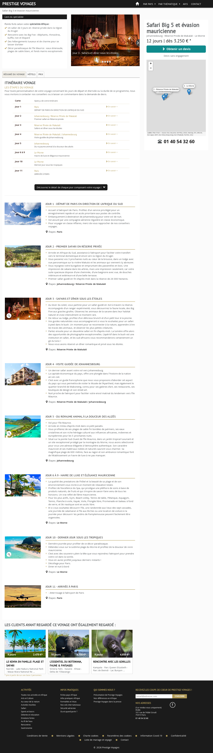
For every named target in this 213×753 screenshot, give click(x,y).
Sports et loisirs (27, 711)
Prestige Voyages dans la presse (107, 701)
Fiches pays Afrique (68, 695)
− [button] (151, 68)
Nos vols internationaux (70, 705)
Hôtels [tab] (32, 74)
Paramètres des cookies (119, 735)
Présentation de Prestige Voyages (108, 695)
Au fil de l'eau (26, 721)
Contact (196, 3)
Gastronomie (26, 728)
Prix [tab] (40, 74)
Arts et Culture (27, 698)
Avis (185, 3)
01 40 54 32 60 (179, 141)
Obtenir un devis (176, 49)
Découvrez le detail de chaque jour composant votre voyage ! (71, 187)
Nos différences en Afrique (105, 698)
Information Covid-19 (151, 735)
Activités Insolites (28, 705)
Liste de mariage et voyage (98, 739)
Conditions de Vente (37, 735)
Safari (23, 708)
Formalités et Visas (68, 701)
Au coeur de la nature (30, 701)
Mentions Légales (65, 735)
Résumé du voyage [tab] (14, 74)
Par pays (148, 3)
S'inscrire (180, 696)
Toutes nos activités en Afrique (34, 695)
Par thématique (168, 3)
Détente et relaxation (30, 714)
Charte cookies (90, 735)
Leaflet (149, 133)
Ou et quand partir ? (68, 711)
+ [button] (151, 64)
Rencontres (26, 724)
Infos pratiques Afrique (70, 698)
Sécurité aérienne (68, 708)
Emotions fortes (28, 718)
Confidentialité (178, 735)
